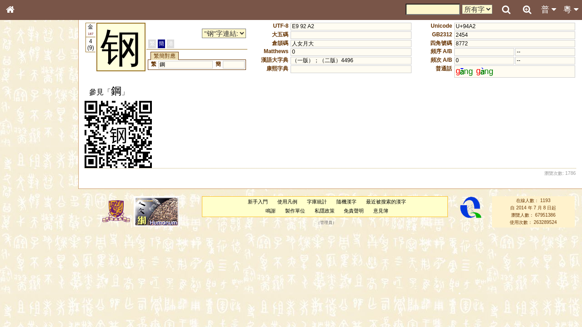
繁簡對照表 (25, 311)
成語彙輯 (22, 302)
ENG (40, 100)
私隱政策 (325, 210)
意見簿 (380, 210)
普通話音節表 (27, 252)
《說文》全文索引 (33, 285)
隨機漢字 (346, 201)
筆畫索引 (22, 130)
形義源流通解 (27, 157)
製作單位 (295, 210)
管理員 (326, 222)
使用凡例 (287, 201)
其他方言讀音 (27, 261)
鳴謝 (271, 210)
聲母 (18, 243)
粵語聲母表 (25, 189)
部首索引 (22, 122)
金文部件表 (25, 148)
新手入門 (258, 201)
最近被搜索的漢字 (386, 201)
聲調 (43, 243)
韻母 (30, 243)
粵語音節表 (25, 181)
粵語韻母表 (25, 198)
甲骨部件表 (25, 139)
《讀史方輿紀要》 (33, 294)
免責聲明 (354, 210)
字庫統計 (317, 201)
